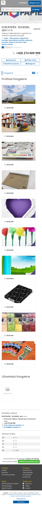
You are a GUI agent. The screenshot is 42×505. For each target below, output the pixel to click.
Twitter (26, 486)
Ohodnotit (11, 60)
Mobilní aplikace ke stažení (10, 484)
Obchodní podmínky (8, 475)
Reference (5, 472)
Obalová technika (15, 42)
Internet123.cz (27, 470)
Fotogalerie (19, 73)
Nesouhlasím (21, 499)
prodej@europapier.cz (12, 427)
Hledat (36, 9)
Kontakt (4, 470)
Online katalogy (28, 472)
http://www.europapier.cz (14, 425)
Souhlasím (21, 502)
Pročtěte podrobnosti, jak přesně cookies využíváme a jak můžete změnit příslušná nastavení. (23, 495)
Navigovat (30, 64)
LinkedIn (26, 488)
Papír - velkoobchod (11, 38)
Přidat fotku (30, 60)
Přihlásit (23, 3)
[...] (18, 9)
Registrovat (35, 3)
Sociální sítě (26, 477)
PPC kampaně (27, 475)
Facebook (27, 484)
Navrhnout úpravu (11, 64)
